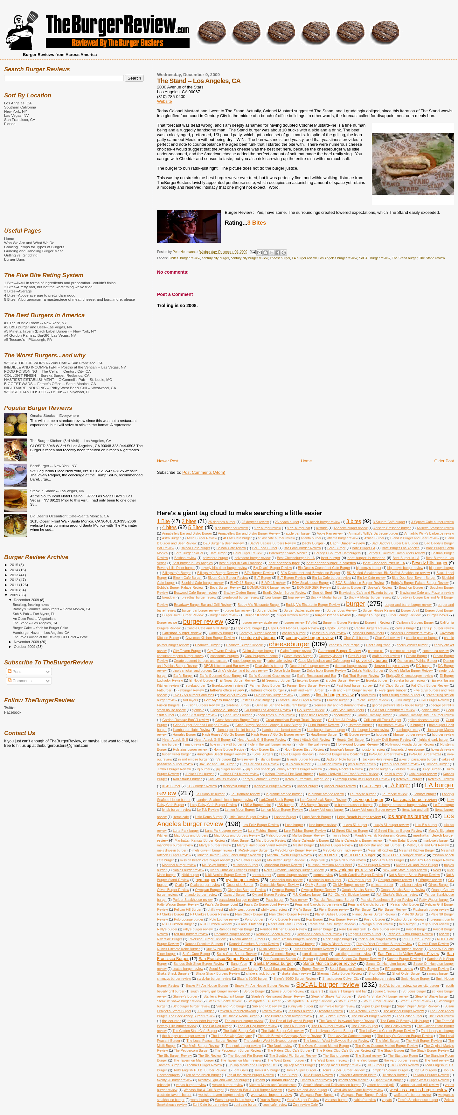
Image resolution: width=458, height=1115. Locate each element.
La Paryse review (394, 794)
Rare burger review (385, 929)
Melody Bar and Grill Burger (379, 845)
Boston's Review (380, 587)
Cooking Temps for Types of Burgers (34, 247)
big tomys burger (441, 568)
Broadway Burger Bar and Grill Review (202, 605)
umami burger (282, 1080)
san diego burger (315, 954)
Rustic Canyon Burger (356, 949)
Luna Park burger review (223, 830)
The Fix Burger (294, 1026)
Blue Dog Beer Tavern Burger (414, 577)
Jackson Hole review (378, 759)
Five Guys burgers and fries (193, 695)
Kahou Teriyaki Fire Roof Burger (289, 774)
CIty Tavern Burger (187, 651)
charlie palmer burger (422, 638)
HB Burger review (357, 734)
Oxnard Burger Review (269, 894)
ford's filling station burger (401, 695)
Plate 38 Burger (413, 914)
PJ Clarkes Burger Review (209, 914)
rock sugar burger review (377, 939)
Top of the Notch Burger (203, 1075)
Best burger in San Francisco (240, 563)
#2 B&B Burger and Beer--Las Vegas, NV (38, 327)
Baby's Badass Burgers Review (273, 543)
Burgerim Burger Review (341, 622)
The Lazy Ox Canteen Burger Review (405, 1036)
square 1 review (384, 991)
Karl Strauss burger (187, 779)
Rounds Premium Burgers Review (254, 944)
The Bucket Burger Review (371, 1016)
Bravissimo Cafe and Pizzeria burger (366, 592)
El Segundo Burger (276, 680)
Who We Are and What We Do (29, 243)
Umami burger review (316, 1080)
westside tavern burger (174, 1095)
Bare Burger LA (363, 548)
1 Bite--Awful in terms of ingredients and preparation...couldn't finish (60, 283)
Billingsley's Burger (177, 573)
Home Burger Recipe (228, 749)
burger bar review (237, 610)
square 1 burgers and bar (348, 991)
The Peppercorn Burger (191, 1050)
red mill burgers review (191, 934)
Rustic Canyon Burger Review (400, 949)
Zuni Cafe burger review (210, 1104)
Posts (15, 672)
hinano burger (167, 744)
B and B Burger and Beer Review (414, 538)
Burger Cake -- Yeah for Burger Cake (40, 628)
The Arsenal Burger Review (403, 1011)
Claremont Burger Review (339, 651)
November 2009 (27, 642)
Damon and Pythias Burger (417, 661)
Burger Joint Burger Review (182, 615)
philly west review (274, 909)
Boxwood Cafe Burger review (195, 592)
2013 (14, 575)
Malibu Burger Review (308, 835)
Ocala (179, 885)
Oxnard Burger (235, 894)
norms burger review (292, 875)
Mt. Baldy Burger (214, 865)
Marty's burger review (215, 845)
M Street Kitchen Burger (350, 830)
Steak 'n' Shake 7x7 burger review (382, 996)
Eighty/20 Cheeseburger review (409, 675)
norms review (323, 875)
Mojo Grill (317, 860)
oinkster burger (382, 885)
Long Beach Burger (316, 817)
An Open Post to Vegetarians (34, 619)
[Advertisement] (273, 451)
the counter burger (202, 1021)
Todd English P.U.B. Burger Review (199, 1070)
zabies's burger (336, 1100)
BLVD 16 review (273, 583)
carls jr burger (405, 628)
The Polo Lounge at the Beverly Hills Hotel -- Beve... (52, 637)
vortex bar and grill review (419, 1085)
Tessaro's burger (300, 1011)
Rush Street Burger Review (314, 949)
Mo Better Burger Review (285, 860)
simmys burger (438, 973)
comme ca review (435, 651)
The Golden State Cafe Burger (194, 1031)
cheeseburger (280, 258)
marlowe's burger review (175, 845)
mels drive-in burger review (212, 850)
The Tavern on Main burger (193, 1060)
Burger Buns (14, 259)
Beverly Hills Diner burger (176, 568)
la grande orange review (326, 794)
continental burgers (224, 656)
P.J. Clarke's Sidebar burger (349, 894)
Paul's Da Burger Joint (221, 904)
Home (306, 461)
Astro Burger (171, 538)
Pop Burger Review (343, 919)
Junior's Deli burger (199, 774)
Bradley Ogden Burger (240, 592)
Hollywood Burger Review (357, 744)
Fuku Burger (403, 700)
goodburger (342, 715)
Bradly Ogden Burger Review (284, 592)
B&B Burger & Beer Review (223, 543)
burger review (190, 258)
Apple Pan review (330, 533)
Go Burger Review (310, 710)
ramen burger (323, 929)
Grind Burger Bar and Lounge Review (201, 725)
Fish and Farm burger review (351, 690)
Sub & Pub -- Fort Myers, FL (34, 614)
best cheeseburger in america (331, 563)
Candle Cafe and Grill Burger (208, 628)
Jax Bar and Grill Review (260, 764)
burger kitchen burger (293, 615)
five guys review (233, 695)
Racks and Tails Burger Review (332, 924)
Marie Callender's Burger (310, 840)
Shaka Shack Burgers (173, 973)
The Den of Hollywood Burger (291, 1021)
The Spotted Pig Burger (245, 1055)
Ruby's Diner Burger (335, 944)
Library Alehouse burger (326, 809)
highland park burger (433, 739)
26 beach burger (287, 522)
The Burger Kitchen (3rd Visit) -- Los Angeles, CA (70, 440)
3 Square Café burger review (432, 522)
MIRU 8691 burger (360, 855)
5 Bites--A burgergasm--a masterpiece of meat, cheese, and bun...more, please (69, 299)
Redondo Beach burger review (319, 934)
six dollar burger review (214, 978)
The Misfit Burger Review (200, 1046)
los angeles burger (408, 816)
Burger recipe (167, 622)
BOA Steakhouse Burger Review (360, 583)
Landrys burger (424, 794)
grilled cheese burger (423, 720)
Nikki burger (190, 875)
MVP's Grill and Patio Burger (417, 865)
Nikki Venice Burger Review (225, 875)
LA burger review (304, 258)
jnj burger (203, 769)
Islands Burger (270, 759)
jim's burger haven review (401, 764)
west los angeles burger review (419, 1089)
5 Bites (196, 527)
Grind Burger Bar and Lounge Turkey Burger (268, 725)
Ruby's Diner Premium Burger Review (384, 944)
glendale (198, 710)
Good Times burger (237, 715)
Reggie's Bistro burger (364, 934)
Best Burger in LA (406, 558)
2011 (14, 585)
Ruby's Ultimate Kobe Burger (178, 949)
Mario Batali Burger (403, 840)
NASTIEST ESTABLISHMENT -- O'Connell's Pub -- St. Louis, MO (58, 379)
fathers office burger (267, 690)
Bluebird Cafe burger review (203, 583)
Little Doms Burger (209, 817)
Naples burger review (188, 870)
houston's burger (342, 749)
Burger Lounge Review (403, 615)
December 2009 (27, 600)
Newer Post (167, 461)
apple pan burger (298, 533)
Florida (305, 695)
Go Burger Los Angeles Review (268, 710)
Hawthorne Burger (324, 734)
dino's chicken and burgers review (243, 670)
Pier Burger (363, 909)
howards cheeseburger (408, 749)
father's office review (227, 690)
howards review (442, 749)
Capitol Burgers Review (371, 628)
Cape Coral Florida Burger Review (293, 628)
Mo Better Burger (248, 860)
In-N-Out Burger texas (425, 754)
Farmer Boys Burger (265, 685)
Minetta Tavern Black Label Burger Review (229, 855)
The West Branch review (328, 1060)
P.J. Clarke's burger (307, 894)
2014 (14, 570)
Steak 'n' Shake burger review (179, 1001)
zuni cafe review (275, 1104)
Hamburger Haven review (370, 730)
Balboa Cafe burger (195, 548)
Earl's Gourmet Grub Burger (220, 675)
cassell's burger (294, 633)
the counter (171, 1021)
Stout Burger (347, 1001)
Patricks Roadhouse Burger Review (387, 899)
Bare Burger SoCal (188, 553)
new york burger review (351, 869)
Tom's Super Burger (301, 1070)
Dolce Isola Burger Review (326, 670)
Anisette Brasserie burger (392, 528)
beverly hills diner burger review (224, 568)
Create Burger (416, 656)
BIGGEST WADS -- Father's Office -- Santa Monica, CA (50, 384)
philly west (215, 909)
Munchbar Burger (245, 865)
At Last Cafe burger (237, 538)
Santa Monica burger (273, 963)
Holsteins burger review (190, 749)
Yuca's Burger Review (303, 1100)
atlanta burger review (342, 538)
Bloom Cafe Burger (187, 577)
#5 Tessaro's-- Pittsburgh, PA (28, 339)
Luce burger (294, 825)
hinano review (194, 744)
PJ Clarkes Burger (170, 914)
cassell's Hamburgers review (412, 633)
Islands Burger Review (303, 759)
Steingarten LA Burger (264, 1001)
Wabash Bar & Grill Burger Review (256, 1090)
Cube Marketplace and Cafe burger (324, 661)
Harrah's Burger (184, 734)
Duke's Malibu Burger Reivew (411, 670)
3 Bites (256, 223)
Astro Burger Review (202, 538)
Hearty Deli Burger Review (391, 739)
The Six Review (210, 1055)
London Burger (285, 817)
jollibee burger (379, 769)
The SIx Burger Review (174, 1055)
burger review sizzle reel (260, 622)
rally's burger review (198, 929)
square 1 (316, 991)
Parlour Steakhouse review (192, 899)
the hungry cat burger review (183, 1036)
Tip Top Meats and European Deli (252, 1065)
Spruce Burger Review (287, 991)
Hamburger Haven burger (326, 730)
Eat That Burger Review (361, 675)
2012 (14, 580)
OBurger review (429, 880)
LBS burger (285, 805)
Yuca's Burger (270, 1100)
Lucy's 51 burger (355, 825)
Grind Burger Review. (324, 725)
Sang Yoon (239, 963)
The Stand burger (404, 258)
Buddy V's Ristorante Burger (259, 605)
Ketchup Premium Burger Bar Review (362, 779)
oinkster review (411, 885)
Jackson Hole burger (341, 759)
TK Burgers (375, 1065)
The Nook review (279, 1046)
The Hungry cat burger (437, 1031)
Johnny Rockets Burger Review (299, 769)
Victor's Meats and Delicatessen (273, 1085)
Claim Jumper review (296, 651)
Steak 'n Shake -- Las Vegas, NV (57, 491)
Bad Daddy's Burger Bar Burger (395, 543)
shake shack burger (260, 973)
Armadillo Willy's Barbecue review (429, 533)
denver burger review (391, 665)
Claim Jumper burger (258, 651)
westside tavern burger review (221, 1095)
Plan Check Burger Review (289, 914)
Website (164, 101)
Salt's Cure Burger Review (237, 954)
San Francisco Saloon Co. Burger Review (350, 959)
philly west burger (242, 909)
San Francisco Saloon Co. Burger (288, 959)
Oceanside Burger (239, 885)
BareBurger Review (247, 553)
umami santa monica (353, 1080)
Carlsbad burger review (181, 633)
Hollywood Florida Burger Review (409, 744)
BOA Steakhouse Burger (310, 583)
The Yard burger (366, 1060)
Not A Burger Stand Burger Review (414, 875)
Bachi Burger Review (347, 543)
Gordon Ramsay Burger (374, 715)
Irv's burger (223, 759)
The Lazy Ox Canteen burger (349, 1036)
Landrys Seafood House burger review (225, 800)
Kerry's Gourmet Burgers (261, 779)
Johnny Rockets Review (345, 769)
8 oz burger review (267, 528)
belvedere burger (215, 558)
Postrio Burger (374, 919)
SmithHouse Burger (415, 978)
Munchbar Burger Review (283, 865)
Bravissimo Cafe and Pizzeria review (426, 592)
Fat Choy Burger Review (429, 685)
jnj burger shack (258, 769)
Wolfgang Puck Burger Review (364, 1095)
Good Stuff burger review (198, 715)
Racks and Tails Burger (285, 924)
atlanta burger (311, 538)
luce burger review (323, 825)
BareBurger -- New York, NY (53, 466)
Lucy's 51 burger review (391, 825)
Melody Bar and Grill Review (427, 845)
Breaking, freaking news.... (32, 605)
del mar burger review (351, 666)
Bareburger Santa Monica (288, 553)
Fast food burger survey (355, 685)
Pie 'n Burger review (334, 909)
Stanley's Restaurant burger (224, 996)
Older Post (444, 461)
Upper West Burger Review (429, 1080)
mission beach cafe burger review (205, 860)
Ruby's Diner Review (433, 944)
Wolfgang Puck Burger (317, 1095)
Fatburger (164, 690)
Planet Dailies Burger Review (374, 914)
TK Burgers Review (404, 1065)
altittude (322, 528)
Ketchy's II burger (409, 779)
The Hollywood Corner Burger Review (387, 1031)
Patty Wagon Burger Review (178, 904)
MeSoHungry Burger (254, 850)
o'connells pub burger (325, 880)
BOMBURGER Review (314, 587)
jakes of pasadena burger (417, 759)
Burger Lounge (369, 615)
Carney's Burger (221, 633)
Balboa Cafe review (231, 548)
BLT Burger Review (291, 577)
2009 (14, 595)
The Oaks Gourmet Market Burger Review (386, 1046)
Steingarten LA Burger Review (309, 1001)
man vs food (339, 835)
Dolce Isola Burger (287, 670)
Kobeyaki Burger (235, 786)
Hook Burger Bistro (264, 749)
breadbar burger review (199, 597)
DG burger (424, 666)
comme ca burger (403, 651)
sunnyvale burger (300, 1006)
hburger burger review (409, 734)
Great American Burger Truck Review (294, 720)
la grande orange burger (284, 794)
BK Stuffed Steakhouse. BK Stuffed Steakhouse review (388, 573)
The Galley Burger (364, 1026)
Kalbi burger (393, 774)
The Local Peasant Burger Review (211, 1040)
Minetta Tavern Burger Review (289, 855)
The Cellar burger (409, 1016)
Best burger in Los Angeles (192, 563)
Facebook (12, 712)
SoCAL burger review (374, 258)
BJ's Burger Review (259, 573)
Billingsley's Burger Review (217, 573)
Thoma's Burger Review (204, 1065)
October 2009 (25, 647)
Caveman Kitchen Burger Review (210, 638)
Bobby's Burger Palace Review (180, 587)
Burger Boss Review (342, 610)
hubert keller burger (176, 754)
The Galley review (397, 1026)
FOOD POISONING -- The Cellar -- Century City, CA (47, 371)
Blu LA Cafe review (371, 577)
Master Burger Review (336, 845)
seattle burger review (187, 969)
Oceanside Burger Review (279, 885)
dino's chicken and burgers (192, 670)
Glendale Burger (224, 710)
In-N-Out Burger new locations (340, 754)
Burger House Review (379, 610)
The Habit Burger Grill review (282, 1031)
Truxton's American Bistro (358, 1075)
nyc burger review (242, 879)
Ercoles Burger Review (342, 680)
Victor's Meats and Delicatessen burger (332, 1085)
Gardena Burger (238, 705)
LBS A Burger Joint (257, 805)
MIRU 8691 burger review (403, 855)
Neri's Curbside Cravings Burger (234, 870)
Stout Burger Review (378, 1001)
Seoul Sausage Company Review (354, 969)
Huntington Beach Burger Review (221, 754)
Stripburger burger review (191, 1006)
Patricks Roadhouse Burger (334, 899)
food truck (368, 695)
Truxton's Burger (395, 1075)
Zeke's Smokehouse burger (418, 1100)
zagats (387, 1100)
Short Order (377, 973)
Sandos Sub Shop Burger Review (199, 963)
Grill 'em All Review (342, 720)
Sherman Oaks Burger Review (339, 973)
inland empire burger (193, 759)
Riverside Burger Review (207, 939)
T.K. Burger (205, 1011)
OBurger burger (359, 880)
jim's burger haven (362, 764)
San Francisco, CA (19, 119)
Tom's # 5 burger (267, 1070)
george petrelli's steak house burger (398, 705)
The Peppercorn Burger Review (238, 1050)
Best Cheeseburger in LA (296, 558)
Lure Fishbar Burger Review (305, 830)
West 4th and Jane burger (307, 1090)
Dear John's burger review (309, 666)
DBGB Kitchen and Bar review (226, 666)
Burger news (437, 615)
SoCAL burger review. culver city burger (409, 985)
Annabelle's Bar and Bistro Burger (187, 533)
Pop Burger (314, 919)
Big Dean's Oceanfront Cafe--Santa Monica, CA (69, 516)
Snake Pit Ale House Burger (207, 985)
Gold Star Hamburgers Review (392, 710)
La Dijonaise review (245, 794)
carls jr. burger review (438, 628)
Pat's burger (274, 899)
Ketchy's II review (441, 779)
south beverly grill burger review (214, 991)
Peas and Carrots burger (366, 904)
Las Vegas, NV (16, 115)
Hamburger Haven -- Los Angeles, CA (41, 633)
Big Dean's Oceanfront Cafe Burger (324, 568)
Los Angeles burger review (337, 258)
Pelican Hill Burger (187, 909)
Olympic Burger (283, 890)
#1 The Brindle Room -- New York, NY (35, 323)
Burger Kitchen (257, 615)
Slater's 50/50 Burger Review (295, 978)
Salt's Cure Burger (196, 954)
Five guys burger (392, 690)
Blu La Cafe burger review (331, 577)
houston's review (373, 749)
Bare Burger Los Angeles (400, 548)
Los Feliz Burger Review (261, 825)
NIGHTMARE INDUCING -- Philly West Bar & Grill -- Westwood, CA (60, 388)
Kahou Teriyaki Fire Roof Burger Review (348, 774)
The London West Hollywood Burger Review (336, 1040)
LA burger (399, 785)
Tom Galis (240, 1070)
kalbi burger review (423, 774)
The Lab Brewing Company (231, 1036)
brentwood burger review (240, 597)
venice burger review (227, 1085)
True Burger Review (318, 1075)
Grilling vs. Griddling (21, 255)
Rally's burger (167, 929)
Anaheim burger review (351, 528)
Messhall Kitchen (380, 850)
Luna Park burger (186, 830)
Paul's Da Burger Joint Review (266, 904)
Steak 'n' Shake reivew (224, 1001)
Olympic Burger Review (318, 890)
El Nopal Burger (201, 680)
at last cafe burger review (276, 538)
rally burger (407, 924)
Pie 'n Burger (303, 909)
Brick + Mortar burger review (370, 597)
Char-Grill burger (356, 638)
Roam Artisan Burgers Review (294, 939)
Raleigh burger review (377, 924)
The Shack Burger (390, 1050)
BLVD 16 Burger (242, 583)
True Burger (288, 1075)
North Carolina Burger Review (361, 875)
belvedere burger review (252, 558)
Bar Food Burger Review (302, 548)
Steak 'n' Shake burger (431, 996)
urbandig (163, 1085)
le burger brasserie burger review (402, 805)
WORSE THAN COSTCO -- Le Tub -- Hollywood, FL (47, 392)
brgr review (296, 597)
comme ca (376, 651)
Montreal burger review (179, 865)
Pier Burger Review (392, 909)
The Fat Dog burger (217, 1026)
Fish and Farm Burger (307, 690)
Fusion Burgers (168, 705)
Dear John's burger (269, 666)
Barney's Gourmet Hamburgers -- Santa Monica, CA (51, 609)
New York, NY (15, 111)
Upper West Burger (388, 1080)
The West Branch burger (285, 1060)
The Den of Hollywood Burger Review (346, 1021)
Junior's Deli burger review (239, 774)
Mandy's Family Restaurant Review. (381, 835)
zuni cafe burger (246, 1104)
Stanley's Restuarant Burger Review (278, 996)
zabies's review (365, 1100)
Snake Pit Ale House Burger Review (262, 985)
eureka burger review (409, 680)
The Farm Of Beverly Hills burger (404, 1021)
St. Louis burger (414, 991)
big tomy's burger (368, 568)
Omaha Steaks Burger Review (403, 890)
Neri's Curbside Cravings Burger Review (293, 870)
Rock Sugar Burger (337, 939)
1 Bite (163, 521)
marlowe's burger (436, 840)
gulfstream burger (359, 725)
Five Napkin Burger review (273, 695)
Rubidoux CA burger (300, 944)
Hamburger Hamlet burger (236, 730)
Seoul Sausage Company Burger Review (293, 969)
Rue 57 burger (216, 949)
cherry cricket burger (412, 645)
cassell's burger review (329, 633)
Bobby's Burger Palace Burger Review (419, 583)
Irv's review (245, 759)
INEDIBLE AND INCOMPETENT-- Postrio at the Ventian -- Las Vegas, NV (65, 367)
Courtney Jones (330, 656)
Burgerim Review (377, 622)
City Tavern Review (221, 651)
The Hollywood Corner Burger (331, 1031)
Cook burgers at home (261, 656)
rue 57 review (243, 949)
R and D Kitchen (250, 924)
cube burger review (247, 661)
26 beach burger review (322, 522)
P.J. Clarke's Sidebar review (397, 894)
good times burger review (276, 715)
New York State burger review (405, 870)
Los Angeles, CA (18, 103)
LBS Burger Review (314, 805)
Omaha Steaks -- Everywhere (54, 415)
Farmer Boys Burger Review (308, 685)
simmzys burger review (174, 978)
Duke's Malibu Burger (367, 670)
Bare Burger (336, 548)
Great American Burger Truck (237, 720)
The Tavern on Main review (240, 1060)
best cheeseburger (283, 563)
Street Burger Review (415, 1001)
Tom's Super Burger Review (344, 1070)
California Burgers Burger (415, 622)
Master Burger (303, 845)
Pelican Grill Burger (405, 904)
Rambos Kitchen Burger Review (283, 929)
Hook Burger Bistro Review (304, 749)
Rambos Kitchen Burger (236, 929)
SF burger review (399, 968)
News (437, 870)
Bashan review (185, 558)
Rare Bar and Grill (352, 929)
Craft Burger (357, 656)
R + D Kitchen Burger (178, 924)
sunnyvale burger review (337, 1006)
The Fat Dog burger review (257, 1026)
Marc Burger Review (271, 840)
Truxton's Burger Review (431, 1075)
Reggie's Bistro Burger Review (410, 934)
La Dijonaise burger (210, 794)
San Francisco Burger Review (225, 958)
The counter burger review (244, 1021)
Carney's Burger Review (257, 633)
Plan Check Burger (249, 914)
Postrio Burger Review (407, 919)
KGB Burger (171, 786)
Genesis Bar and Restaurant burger (281, 705)
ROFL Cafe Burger (416, 939)
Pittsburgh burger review (431, 909)
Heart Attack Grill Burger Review (262, 739)
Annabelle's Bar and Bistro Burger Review (249, 533)
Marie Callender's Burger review (359, 840)
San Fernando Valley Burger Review (408, 953)
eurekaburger (195, 685)
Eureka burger (376, 680)
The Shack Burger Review (429, 1050)
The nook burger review (243, 1046)
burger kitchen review (333, 615)
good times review (314, 715)
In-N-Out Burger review (386, 754)
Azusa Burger (374, 538)
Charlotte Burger (207, 645)
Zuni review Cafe (305, 1104)
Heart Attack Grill (175, 739)
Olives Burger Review (173, 890)
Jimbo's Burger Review (174, 769)
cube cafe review (279, 661)
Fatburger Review (190, 690)
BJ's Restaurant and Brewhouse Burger (310, 573)
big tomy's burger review (405, 568)
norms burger (261, 875)
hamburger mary (408, 730)
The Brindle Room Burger (240, 1016)
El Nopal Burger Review (238, 680)
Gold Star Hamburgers (347, 710)
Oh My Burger (315, 885)
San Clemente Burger (279, 954)
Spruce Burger (254, 991)
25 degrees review (255, 522)
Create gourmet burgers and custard (200, 661)
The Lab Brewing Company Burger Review (290, 1036)
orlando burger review (200, 894)
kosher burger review (340, 786)
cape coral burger (249, 628)
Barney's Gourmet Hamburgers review (396, 553)
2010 (14, 590)
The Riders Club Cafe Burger (288, 1050)
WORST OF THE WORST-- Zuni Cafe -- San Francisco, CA (53, 363)
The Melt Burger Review (424, 1040)
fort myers (190, 700)
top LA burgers (425, 1070)
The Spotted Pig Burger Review (292, 1055)
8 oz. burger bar (298, 528)
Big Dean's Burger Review (272, 568)
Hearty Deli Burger (351, 739)
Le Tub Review (208, 809)
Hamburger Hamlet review (281, 730)
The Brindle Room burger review (288, 1016)
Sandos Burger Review (404, 959)
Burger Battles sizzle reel (302, 610)
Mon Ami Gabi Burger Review (432, 860)
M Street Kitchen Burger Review (398, 830)
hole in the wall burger (226, 744)
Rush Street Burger (273, 949)
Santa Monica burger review (329, 963)
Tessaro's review (330, 1011)
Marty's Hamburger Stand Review (262, 845)
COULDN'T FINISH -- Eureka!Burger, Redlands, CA (46, 375)
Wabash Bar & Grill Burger (204, 1090)
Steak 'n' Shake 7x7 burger (331, 996)
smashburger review (380, 978)
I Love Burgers (262, 754)
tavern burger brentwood (238, 1011)
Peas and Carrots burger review (318, 904)
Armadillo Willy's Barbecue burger (373, 533)
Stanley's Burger (185, 996)
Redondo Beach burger (273, 934)
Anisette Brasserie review (435, 528)
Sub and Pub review (267, 1006)
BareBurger (218, 553)
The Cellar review (441, 1016)
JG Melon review (329, 764)
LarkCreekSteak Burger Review (323, 800)
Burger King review (224, 615)
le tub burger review (176, 809)
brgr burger (273, 597)
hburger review (443, 734)
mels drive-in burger (171, 850)
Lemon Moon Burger (240, 809)
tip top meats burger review (341, 1065)
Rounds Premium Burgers (204, 944)
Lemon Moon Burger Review (282, 809)
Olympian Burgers (208, 890)
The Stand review (432, 258)
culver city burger (372, 660)
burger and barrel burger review (408, 605)
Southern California (20, 107)
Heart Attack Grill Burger (212, 739)
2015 (14, 565)
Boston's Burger (349, 587)
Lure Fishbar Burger (263, 830)
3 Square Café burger (389, 522)
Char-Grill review (387, 638)
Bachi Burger (312, 543)
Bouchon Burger (411, 587)
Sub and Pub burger (231, 1006)
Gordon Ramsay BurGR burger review (426, 715)
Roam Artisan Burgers (248, 939)
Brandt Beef (322, 592)
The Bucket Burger (332, 1016)
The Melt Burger (388, 1040)
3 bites (173, 258)
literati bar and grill (415, 809)
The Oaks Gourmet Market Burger (323, 1046)
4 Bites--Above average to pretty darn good (39, 295)
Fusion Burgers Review (202, 705)
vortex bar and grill (380, 1085)
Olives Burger (438, 885)
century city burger (215, 258)
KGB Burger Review (202, 786)
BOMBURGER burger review (268, 587)
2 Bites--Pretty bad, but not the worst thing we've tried (48, 287)
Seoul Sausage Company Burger (233, 969)
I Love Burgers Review (296, 754)
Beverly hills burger (430, 562)
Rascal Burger (416, 929)
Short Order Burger (406, 973)
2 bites (189, 521)
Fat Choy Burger (392, 685)
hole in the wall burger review (269, 744)
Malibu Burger (276, 835)
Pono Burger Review (284, 919)
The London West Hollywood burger (270, 1040)
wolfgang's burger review (413, 1095)
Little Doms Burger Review (248, 817)
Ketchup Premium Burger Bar (307, 779)
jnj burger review (228, 769)
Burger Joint (410, 610)
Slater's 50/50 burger (252, 978)
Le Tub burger (443, 805)
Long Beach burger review (359, 817)
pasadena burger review (239, 899)
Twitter (10, 708)
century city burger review (249, 258)
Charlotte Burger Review (244, 645)
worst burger (200, 1100)
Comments (19, 681)
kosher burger (307, 786)
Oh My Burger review (348, 885)
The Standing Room (403, 1055)
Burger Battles (267, 610)
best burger (330, 558)
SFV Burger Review (434, 969)
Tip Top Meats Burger (299, 1065)
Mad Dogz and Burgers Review (237, 835)
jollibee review (405, 769)
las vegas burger (367, 799)
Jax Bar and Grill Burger (217, 764)
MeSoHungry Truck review (342, 850)
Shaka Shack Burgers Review (218, 973)
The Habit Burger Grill (239, 1031)
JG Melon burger (297, 764)
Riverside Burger (169, 939)
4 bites (169, 527)
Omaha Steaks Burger (358, 890)
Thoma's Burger (169, 1065)
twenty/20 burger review (174, 1080)
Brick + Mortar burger (327, 597)
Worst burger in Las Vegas (234, 1100)
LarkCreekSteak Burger (276, 800)
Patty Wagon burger (434, 899)
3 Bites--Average (18, 291)
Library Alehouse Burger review (373, 809)
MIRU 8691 (327, 855)
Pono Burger (254, 919)
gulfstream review (391, 725)
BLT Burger (262, 577)
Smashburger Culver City (340, 978)
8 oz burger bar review (231, 528)
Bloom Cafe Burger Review (228, 577)
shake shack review (296, 973)
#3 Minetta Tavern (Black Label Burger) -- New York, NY (50, 331)
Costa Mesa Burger (298, 656)
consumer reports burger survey (180, 656)
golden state (430, 710)
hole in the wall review (313, 744)
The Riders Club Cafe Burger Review (343, 1050)
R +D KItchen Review (216, 924)
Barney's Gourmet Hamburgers (337, 553)
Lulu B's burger (426, 825)
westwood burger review (271, 1094)
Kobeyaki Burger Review (272, 786)
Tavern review (272, 1011)
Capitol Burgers (336, 628)
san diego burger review (353, 954)
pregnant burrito (442, 919)
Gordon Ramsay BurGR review (185, 720)
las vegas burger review (415, 799)
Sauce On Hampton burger (386, 963)
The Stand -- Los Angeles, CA (35, 623)
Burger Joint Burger (439, 610)
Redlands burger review (232, 934)
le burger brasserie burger (354, 805)
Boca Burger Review (225, 587)
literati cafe (181, 817)
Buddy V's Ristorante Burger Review (313, 605)
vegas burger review (191, 1085)
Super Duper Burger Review (418, 1006)
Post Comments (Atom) (203, 472)
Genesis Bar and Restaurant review (340, 705)
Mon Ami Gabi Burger (388, 860)
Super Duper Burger (376, 1006)
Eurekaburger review (227, 685)
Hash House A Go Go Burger (223, 734)
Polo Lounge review (224, 919)
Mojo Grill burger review (348, 860)
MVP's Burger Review (374, 865)
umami (260, 1080)
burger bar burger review (200, 610)
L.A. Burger (371, 786)
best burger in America (366, 558)
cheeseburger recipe (344, 645)
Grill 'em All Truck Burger (382, 720)
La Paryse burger (363, 794)
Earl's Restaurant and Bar (317, 675)
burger (355, 603)
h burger (416, 725)
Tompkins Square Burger (389, 1070)
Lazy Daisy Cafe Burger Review (213, 805)
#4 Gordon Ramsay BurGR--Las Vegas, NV (40, 335)
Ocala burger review (205, 885)
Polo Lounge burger (188, 919)
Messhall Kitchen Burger (417, 850)
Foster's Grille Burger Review (299, 700)
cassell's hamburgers (368, 633)
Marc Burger (241, 840)
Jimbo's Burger (438, 764)
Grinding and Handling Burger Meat (33, 251)
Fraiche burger (338, 700)
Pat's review (299, 899)
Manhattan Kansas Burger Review (200, 840)
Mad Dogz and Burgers (191, 835)
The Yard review (436, 1060)
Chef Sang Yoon (378, 645)
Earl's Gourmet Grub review (269, 675)
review (444, 934)
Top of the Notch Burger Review (250, 1075)
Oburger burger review (395, 880)
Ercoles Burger (308, 680)
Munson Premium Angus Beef (330, 865)
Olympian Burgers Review (247, 890)
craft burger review (386, 656)
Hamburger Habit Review (192, 730)
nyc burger (206, 879)
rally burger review (435, 924)
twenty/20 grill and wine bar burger (223, 1080)
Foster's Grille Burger (256, 700)
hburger (381, 734)
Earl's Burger (183, 675)
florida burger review (335, 694)
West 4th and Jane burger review (358, 1090)
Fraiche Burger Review (371, 700)
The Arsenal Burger (363, 1011)
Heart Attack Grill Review (311, 739)
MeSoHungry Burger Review (296, 850)
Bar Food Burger (264, 548)
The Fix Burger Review (328, 1026)
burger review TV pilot (300, 622)
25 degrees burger (222, 522)
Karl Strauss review (222, 779)
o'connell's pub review (286, 880)
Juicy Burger (431, 769)
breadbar (169, 597)
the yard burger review (401, 1060)
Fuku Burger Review (434, 700)
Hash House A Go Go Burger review (277, 734)
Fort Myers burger (218, 700)
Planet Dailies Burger (330, 914)
